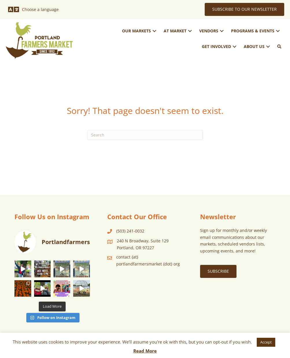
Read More (145, 351)
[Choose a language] (33, 9)
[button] (154, 31)
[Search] (145, 135)
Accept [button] (266, 342)
